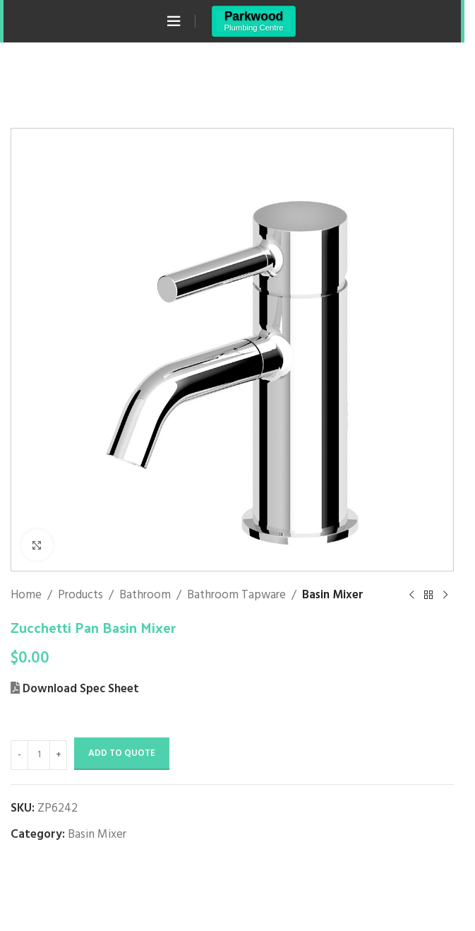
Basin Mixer (332, 595)
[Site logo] (254, 20)
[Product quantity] (38, 755)
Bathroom (145, 595)
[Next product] (445, 595)
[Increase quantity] (58, 755)
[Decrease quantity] (19, 755)
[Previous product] (411, 595)
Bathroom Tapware (236, 595)
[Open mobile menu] (174, 21)
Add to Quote (121, 753)
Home (26, 595)
